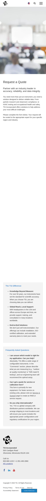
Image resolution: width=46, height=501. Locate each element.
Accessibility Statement (11, 490)
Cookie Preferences (29, 490)
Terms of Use (19, 488)
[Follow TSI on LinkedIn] (9, 470)
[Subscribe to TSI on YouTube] (14, 470)
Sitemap (30, 488)
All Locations (8, 464)
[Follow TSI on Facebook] (4, 470)
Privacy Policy (7, 488)
